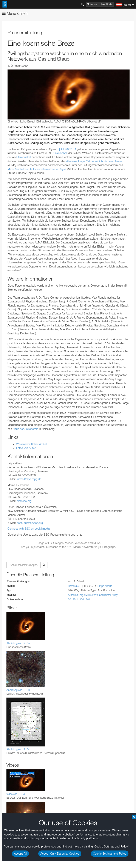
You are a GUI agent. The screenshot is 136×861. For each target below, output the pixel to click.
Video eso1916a (15, 794)
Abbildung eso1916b (18, 690)
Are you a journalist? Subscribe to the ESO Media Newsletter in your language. (68, 546)
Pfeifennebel (23, 157)
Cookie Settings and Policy (109, 853)
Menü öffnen (15, 13)
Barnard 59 (74, 586)
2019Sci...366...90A (79, 599)
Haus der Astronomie (25, 428)
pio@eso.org (24, 501)
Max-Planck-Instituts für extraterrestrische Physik (37, 169)
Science (92, 4)
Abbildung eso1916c (18, 749)
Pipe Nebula (105, 586)
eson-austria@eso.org (30, 522)
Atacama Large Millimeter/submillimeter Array (93, 595)
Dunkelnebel (59, 153)
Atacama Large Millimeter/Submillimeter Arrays (94, 161)
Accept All (20, 853)
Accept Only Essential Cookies (59, 853)
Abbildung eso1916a (18, 643)
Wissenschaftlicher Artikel (31, 444)
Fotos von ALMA (26, 448)
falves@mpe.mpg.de (29, 479)
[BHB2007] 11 (67, 149)
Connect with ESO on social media (29, 528)
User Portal (106, 4)
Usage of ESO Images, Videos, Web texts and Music (68, 543)
